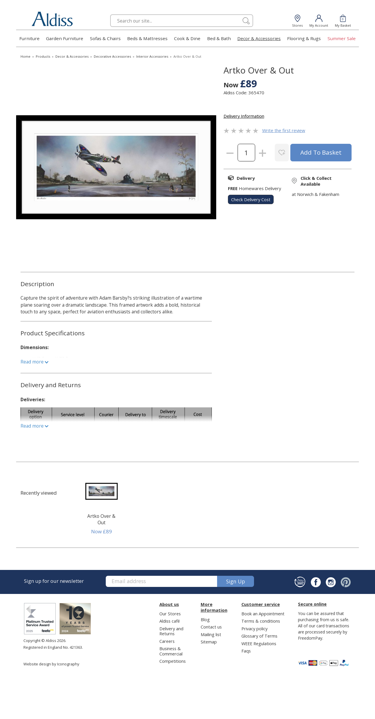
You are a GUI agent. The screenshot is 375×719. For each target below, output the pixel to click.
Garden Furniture (64, 38)
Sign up (235, 581)
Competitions (172, 661)
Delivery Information (244, 116)
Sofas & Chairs (105, 38)
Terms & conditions (260, 621)
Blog (205, 619)
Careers (167, 641)
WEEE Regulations (258, 643)
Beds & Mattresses (147, 38)
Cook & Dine (187, 38)
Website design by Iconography (51, 664)
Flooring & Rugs (304, 38)
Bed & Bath (219, 38)
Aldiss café (169, 621)
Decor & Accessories (259, 38)
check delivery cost (250, 199)
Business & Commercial (171, 650)
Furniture (29, 38)
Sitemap (209, 642)
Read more (34, 361)
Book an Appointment (262, 613)
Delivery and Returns (171, 631)
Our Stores (170, 613)
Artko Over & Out (101, 519)
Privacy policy (254, 628)
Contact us (211, 627)
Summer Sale (342, 38)
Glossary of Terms (259, 636)
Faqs (246, 651)
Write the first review (283, 130)
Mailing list (211, 634)
